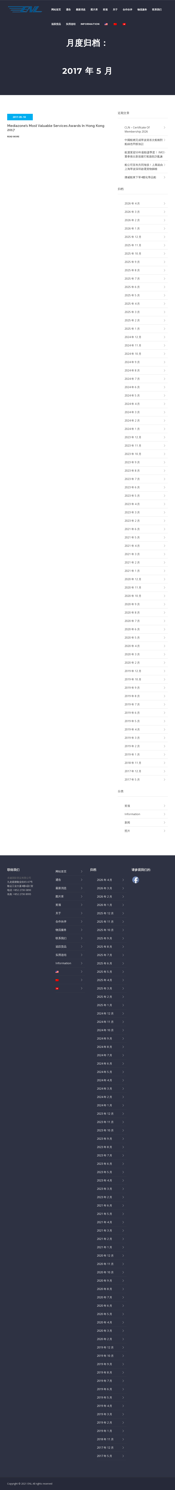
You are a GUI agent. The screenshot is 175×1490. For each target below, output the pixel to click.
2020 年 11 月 (133, 587)
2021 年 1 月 (132, 571)
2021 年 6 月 (132, 529)
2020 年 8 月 (132, 612)
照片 (127, 831)
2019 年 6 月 (132, 713)
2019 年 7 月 (132, 704)
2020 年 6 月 (132, 629)
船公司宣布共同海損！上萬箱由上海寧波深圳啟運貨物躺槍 (144, 167)
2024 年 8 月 (132, 370)
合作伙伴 (127, 9)
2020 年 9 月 (132, 604)
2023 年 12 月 (133, 437)
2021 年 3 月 (132, 554)
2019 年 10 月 (133, 679)
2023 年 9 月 (132, 462)
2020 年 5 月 (132, 637)
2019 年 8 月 (132, 696)
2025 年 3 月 (132, 312)
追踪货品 (56, 24)
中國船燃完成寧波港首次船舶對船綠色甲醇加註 (144, 142)
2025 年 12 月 (133, 237)
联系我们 (157, 9)
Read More (13, 136)
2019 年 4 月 (132, 729)
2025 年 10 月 (133, 253)
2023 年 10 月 (133, 454)
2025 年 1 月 (132, 329)
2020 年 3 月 (132, 654)
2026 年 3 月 (132, 212)
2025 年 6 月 (132, 287)
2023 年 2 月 (132, 521)
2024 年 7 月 (132, 379)
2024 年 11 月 (133, 345)
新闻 (127, 822)
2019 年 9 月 (132, 688)
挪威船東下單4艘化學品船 (140, 177)
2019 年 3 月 (132, 738)
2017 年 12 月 (133, 771)
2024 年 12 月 (133, 337)
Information (90, 24)
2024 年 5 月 (132, 395)
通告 (68, 9)
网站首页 (56, 9)
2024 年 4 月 (132, 404)
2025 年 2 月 (132, 320)
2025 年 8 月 (132, 270)
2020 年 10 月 (133, 596)
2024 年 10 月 (133, 354)
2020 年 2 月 (132, 662)
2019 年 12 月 (133, 671)
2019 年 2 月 (132, 746)
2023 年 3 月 (132, 512)
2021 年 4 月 (132, 546)
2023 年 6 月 (132, 487)
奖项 (105, 9)
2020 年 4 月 (132, 646)
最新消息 (80, 9)
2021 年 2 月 (132, 562)
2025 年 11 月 (133, 245)
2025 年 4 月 (132, 303)
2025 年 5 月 (132, 295)
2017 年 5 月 (132, 779)
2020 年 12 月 (133, 579)
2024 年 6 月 (132, 387)
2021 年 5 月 (132, 537)
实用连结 (71, 24)
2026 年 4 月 (132, 203)
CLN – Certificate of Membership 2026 (137, 129)
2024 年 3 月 (132, 412)
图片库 (94, 9)
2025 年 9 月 (132, 262)
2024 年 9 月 (132, 362)
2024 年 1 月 (132, 429)
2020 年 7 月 (132, 621)
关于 (115, 9)
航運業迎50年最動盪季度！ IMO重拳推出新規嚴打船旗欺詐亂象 (144, 154)
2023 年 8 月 (132, 470)
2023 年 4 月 (132, 504)
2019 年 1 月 (132, 754)
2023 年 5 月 (132, 496)
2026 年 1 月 (132, 228)
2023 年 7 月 (132, 479)
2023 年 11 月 (133, 445)
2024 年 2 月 (132, 420)
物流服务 (142, 9)
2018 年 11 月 (133, 763)
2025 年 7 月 (132, 278)
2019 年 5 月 (132, 721)
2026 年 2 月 (132, 220)
